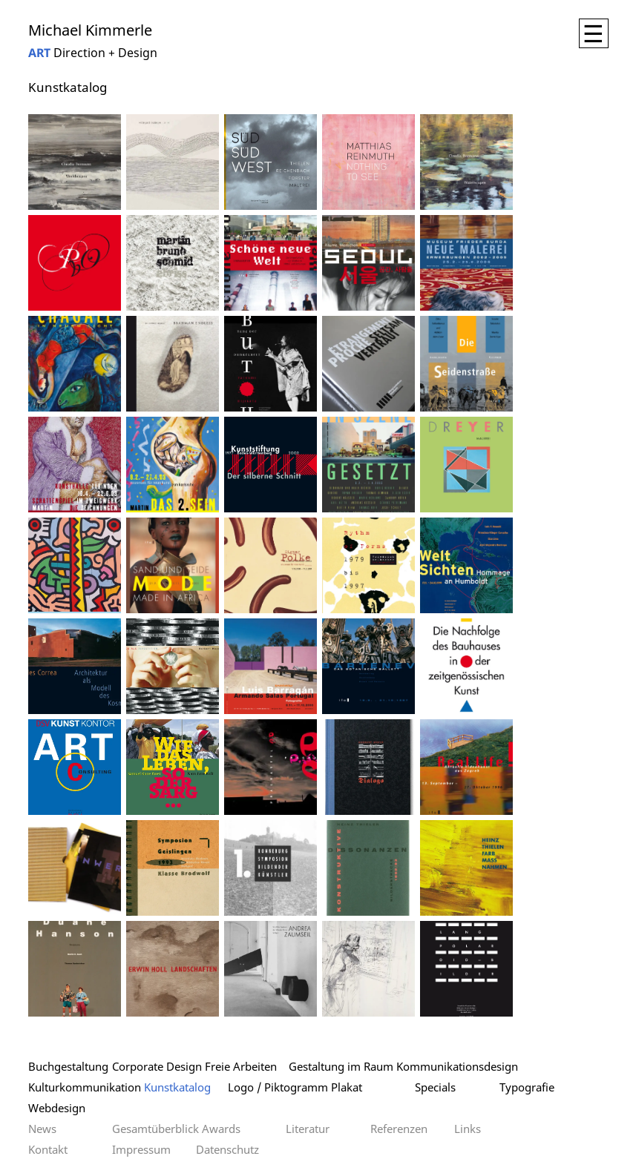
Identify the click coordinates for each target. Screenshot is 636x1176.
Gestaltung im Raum (341, 1066)
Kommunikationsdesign (457, 1066)
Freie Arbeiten (241, 1066)
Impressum (141, 1149)
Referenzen (398, 1128)
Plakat (346, 1087)
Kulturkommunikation (84, 1087)
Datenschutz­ (227, 1149)
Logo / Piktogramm (278, 1087)
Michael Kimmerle (90, 30)
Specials (435, 1087)
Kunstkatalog (177, 1087)
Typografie (526, 1087)
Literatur (308, 1128)
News (42, 1128)
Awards (221, 1128)
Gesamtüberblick (155, 1128)
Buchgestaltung (68, 1066)
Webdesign (56, 1107)
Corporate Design (157, 1066)
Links (467, 1128)
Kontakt (48, 1149)
